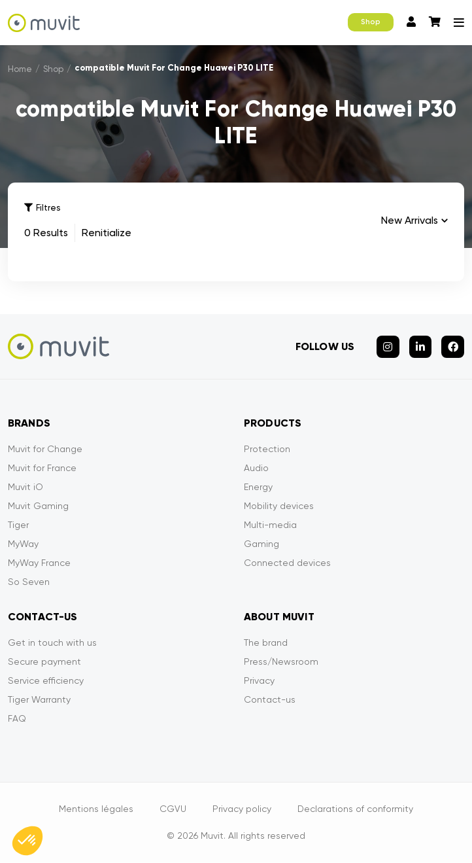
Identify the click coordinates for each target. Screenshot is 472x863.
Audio (256, 468)
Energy (258, 487)
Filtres (42, 208)
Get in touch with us (52, 643)
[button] (27, 840)
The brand (266, 643)
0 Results (46, 232)
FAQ (17, 719)
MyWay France (39, 563)
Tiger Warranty (39, 700)
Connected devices (287, 563)
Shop (370, 22)
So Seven (29, 582)
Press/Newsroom (281, 662)
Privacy (259, 681)
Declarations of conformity (355, 809)
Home (20, 69)
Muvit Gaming (38, 506)
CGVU (173, 809)
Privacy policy (241, 809)
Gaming (261, 544)
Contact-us (269, 700)
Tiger (18, 525)
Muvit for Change (45, 449)
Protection (267, 449)
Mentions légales (96, 809)
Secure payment (44, 662)
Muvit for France (42, 468)
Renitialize (106, 232)
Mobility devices (279, 506)
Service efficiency (46, 681)
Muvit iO (25, 487)
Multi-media (270, 525)
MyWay (23, 544)
